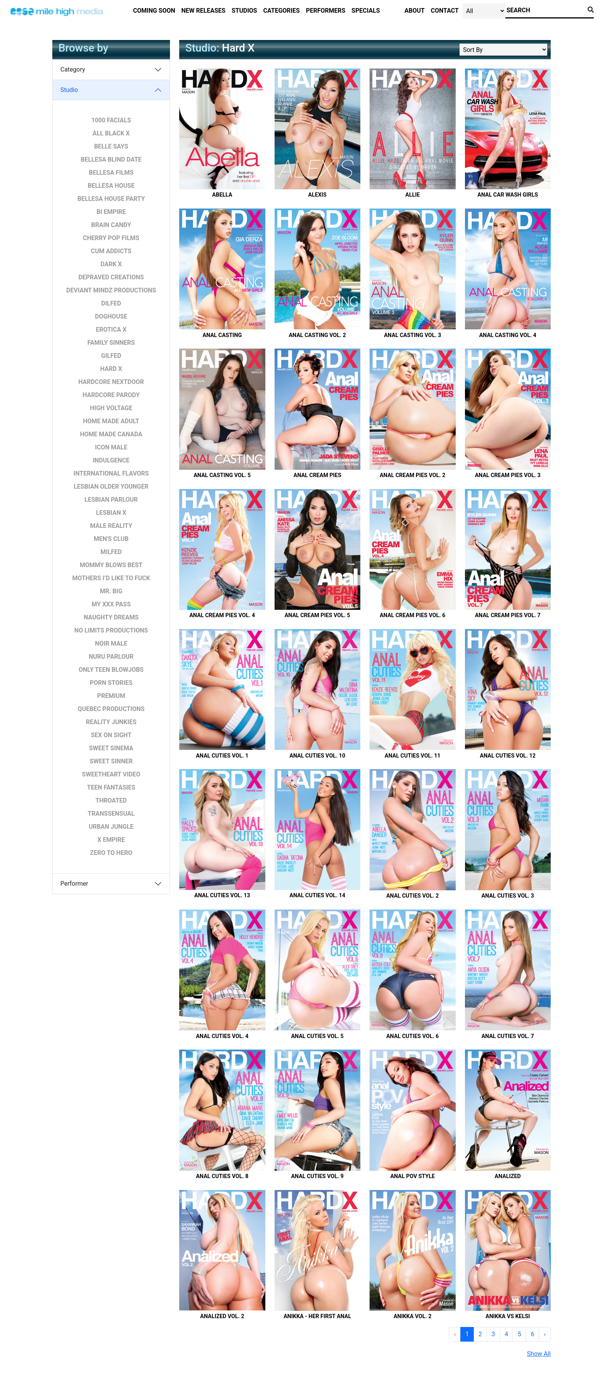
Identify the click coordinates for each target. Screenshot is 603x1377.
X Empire (111, 839)
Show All (539, 1353)
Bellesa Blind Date (111, 159)
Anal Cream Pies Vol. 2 (412, 475)
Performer (74, 883)
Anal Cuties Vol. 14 (317, 895)
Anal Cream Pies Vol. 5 (317, 615)
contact (444, 10)
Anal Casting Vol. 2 (317, 335)
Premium (111, 695)
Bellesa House (111, 185)
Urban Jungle (111, 826)
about (415, 10)
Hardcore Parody (111, 395)
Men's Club (111, 538)
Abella (222, 195)
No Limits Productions (111, 630)
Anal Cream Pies (317, 475)
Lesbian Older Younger (111, 486)
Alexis (317, 195)
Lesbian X (111, 512)
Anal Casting (222, 335)
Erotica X (111, 329)
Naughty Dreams (111, 617)
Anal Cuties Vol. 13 (222, 895)
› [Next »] (545, 1334)
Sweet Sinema (111, 748)
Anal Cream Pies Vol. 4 (222, 615)
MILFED (111, 552)
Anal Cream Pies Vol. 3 (508, 475)
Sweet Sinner (111, 761)
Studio (69, 89)
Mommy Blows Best (111, 565)
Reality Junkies (111, 722)
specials (365, 10)
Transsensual (111, 813)
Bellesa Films (111, 172)
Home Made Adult (111, 421)
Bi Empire (111, 211)
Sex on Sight (111, 735)
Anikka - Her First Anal (317, 1316)
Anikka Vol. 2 (412, 1316)
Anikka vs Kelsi (507, 1316)
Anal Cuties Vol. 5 (317, 1036)
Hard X (111, 368)
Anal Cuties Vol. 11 (412, 756)
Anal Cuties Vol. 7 (507, 1036)
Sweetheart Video (111, 774)
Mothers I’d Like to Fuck (111, 578)
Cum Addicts (111, 251)
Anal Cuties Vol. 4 (222, 1036)
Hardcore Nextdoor (111, 382)
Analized (508, 1176)
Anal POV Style (412, 1176)
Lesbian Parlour (111, 499)
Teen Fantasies (111, 787)
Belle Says (111, 146)
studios (244, 10)
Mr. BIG (111, 591)
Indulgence (111, 460)
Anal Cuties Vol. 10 (317, 756)
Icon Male (111, 447)
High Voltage (111, 408)
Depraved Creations (111, 277)
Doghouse (111, 316)
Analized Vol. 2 (222, 1316)
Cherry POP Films (111, 238)
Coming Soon (154, 10)
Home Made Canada (111, 434)
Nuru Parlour (111, 656)
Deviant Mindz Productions (111, 290)
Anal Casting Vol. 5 (222, 475)
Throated (111, 800)
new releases (204, 10)
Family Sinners (111, 342)
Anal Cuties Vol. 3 (507, 896)
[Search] (545, 10)
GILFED (111, 355)
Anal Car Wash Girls (508, 195)
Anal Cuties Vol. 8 (222, 1176)
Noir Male (111, 643)
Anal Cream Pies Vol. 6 (412, 615)
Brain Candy (111, 225)
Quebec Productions (111, 709)
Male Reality (111, 525)
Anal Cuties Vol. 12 (508, 756)
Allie (412, 195)
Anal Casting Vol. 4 (507, 335)
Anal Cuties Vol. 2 (412, 896)
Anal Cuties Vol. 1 (222, 756)
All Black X (111, 133)
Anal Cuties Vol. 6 (412, 1036)
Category (72, 69)
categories (281, 10)
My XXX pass (111, 604)
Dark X (111, 264)
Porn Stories (111, 682)
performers (325, 10)
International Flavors (111, 473)
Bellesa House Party (111, 198)
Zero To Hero (111, 852)
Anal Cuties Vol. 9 (317, 1176)
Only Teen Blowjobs (111, 669)
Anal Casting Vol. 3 (412, 335)
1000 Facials (111, 120)
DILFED (111, 303)
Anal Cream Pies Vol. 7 (508, 615)
